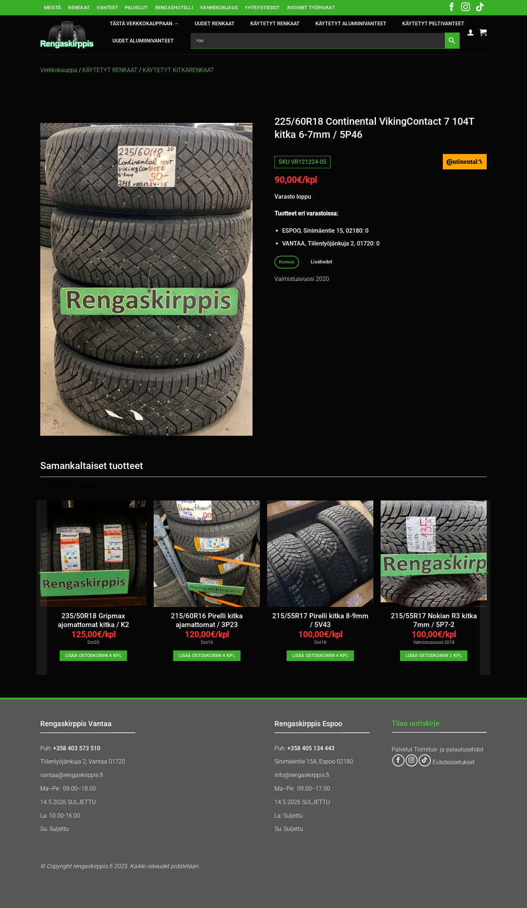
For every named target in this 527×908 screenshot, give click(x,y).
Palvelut (402, 749)
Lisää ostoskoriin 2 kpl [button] (433, 655)
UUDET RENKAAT (215, 23)
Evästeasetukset (454, 762)
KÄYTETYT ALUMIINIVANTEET (350, 23)
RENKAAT (79, 7)
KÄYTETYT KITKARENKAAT (178, 70)
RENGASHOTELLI (174, 7)
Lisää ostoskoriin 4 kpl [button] (93, 655)
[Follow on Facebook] (451, 8)
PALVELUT (136, 7)
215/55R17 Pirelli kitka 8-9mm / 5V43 (320, 620)
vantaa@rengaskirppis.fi (71, 775)
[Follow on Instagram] (465, 8)
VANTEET (107, 7)
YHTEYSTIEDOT (262, 7)
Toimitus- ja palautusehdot (448, 749)
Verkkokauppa (58, 70)
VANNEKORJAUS (219, 7)
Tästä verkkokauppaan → (144, 23)
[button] (470, 32)
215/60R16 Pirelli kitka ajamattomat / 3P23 (207, 620)
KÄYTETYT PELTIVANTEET (433, 23)
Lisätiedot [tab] (321, 261)
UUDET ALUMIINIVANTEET (143, 41)
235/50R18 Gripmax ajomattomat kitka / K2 (93, 620)
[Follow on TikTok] (479, 8)
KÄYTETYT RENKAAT (275, 23)
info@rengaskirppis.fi (301, 775)
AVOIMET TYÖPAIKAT (311, 7)
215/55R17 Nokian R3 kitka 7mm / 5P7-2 (434, 620)
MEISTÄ (52, 7)
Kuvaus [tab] (287, 261)
